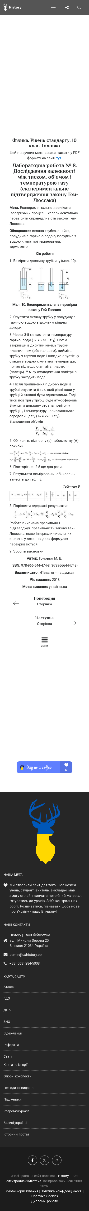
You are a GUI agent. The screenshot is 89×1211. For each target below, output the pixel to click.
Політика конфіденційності (61, 1191)
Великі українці (15, 1123)
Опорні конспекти (17, 1076)
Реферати (11, 1045)
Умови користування (22, 1191)
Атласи (9, 987)
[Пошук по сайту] (79, 7)
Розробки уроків (16, 1111)
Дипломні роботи (44, 1201)
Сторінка (42, 600)
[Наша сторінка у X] (44, 1160)
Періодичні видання (19, 1088)
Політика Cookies (44, 1196)
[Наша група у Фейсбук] (32, 1160)
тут (58, 158)
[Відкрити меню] (54, 7)
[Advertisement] (44, 84)
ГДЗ (7, 998)
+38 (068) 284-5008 (24, 963)
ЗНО (7, 1022)
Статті (8, 1056)
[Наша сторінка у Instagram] (56, 1160)
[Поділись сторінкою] (67, 7)
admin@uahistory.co (25, 955)
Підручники (13, 1099)
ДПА (7, 1010)
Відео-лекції (13, 1033)
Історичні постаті (17, 1134)
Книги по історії (15, 1065)
